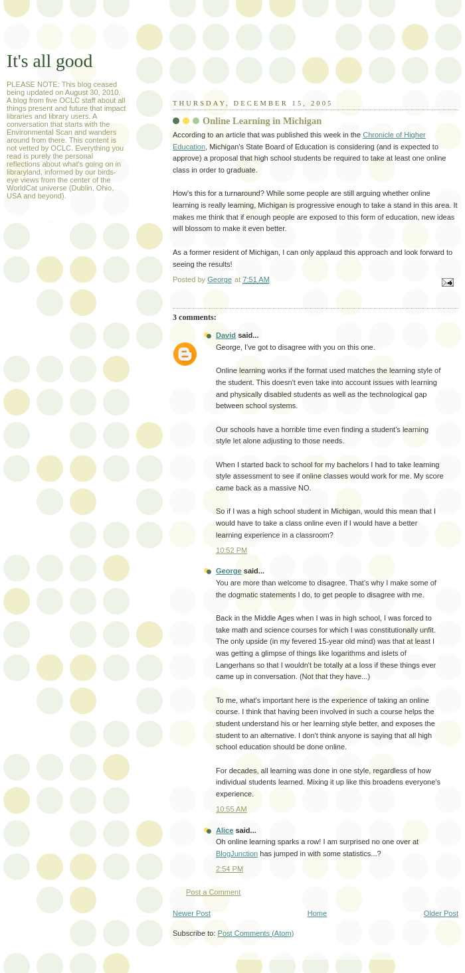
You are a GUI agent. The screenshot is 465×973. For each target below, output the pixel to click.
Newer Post (192, 913)
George (229, 571)
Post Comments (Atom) (256, 933)
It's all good (49, 60)
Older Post (441, 913)
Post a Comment (213, 892)
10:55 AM (231, 809)
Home (317, 913)
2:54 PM (229, 869)
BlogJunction (237, 854)
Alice (224, 830)
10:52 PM (231, 550)
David (226, 335)
